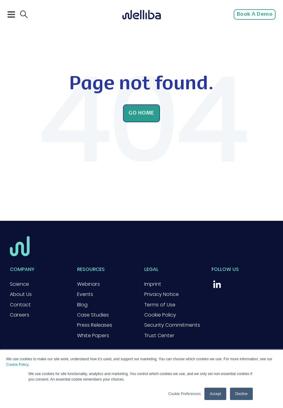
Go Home (141, 113)
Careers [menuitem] (19, 314)
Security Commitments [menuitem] (172, 325)
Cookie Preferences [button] (184, 394)
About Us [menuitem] (21, 294)
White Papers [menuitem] (93, 335)
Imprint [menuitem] (152, 284)
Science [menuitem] (19, 284)
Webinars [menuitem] (88, 284)
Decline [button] (241, 394)
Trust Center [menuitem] (159, 335)
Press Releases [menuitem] (94, 325)
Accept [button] (215, 394)
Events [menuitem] (85, 294)
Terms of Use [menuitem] (159, 304)
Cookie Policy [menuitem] (160, 314)
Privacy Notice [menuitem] (161, 294)
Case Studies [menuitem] (93, 314)
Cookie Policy (17, 364)
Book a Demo (255, 14)
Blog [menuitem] (82, 304)
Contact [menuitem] (20, 304)
